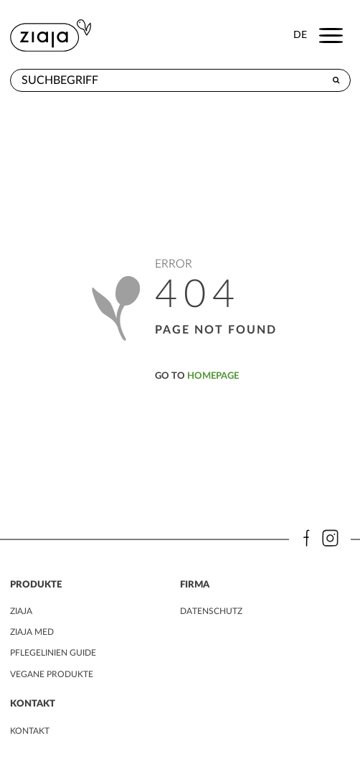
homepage (213, 376)
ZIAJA (21, 611)
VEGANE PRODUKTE (51, 674)
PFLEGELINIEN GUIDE (53, 652)
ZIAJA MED (32, 632)
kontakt (29, 731)
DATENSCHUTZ (211, 611)
